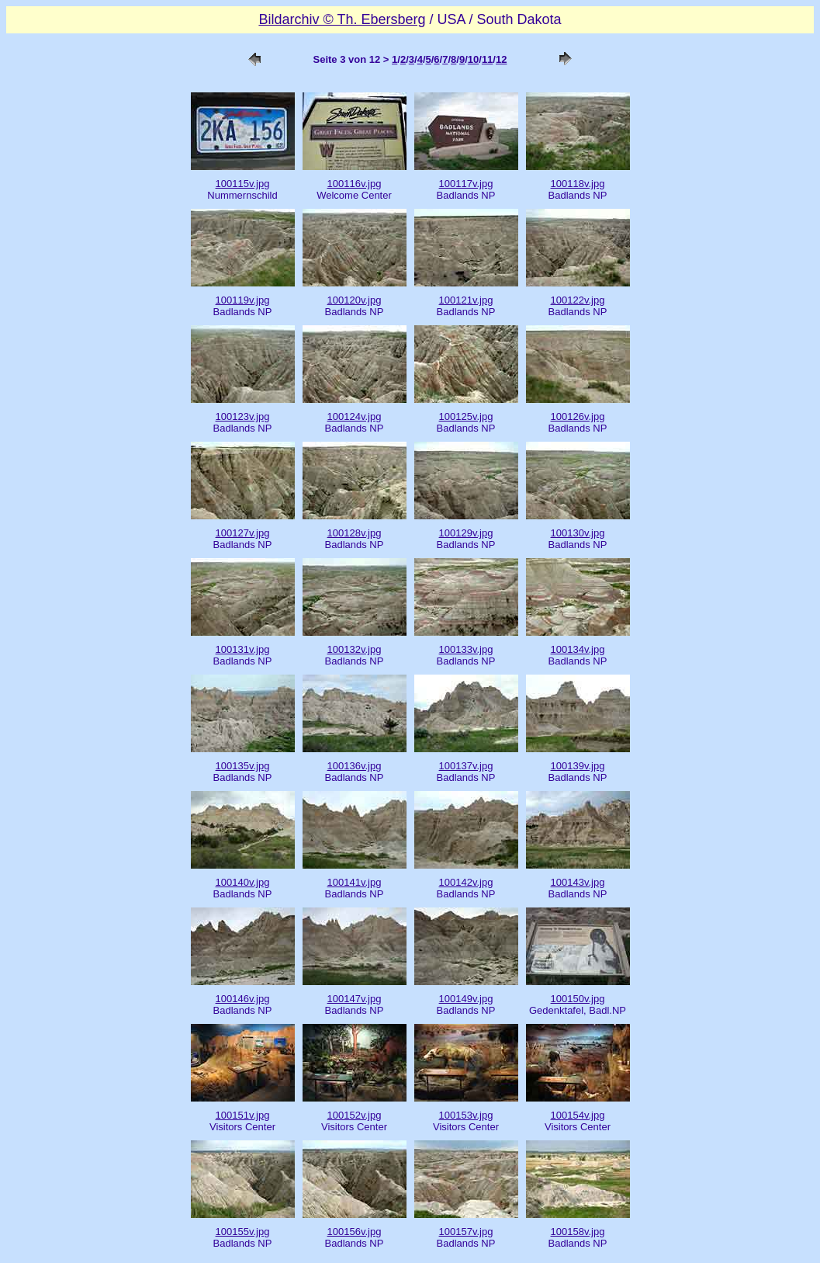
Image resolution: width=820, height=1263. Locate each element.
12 (501, 59)
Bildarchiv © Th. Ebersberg (341, 19)
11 (487, 59)
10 (473, 59)
